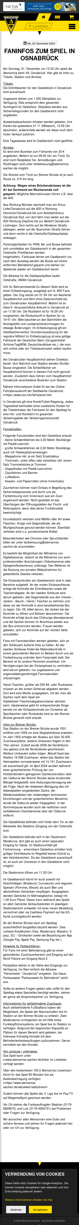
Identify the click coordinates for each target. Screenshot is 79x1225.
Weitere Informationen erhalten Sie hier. (29, 1203)
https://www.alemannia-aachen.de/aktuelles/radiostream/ (25, 1085)
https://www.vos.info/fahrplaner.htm (28, 395)
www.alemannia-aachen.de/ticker (27, 1059)
